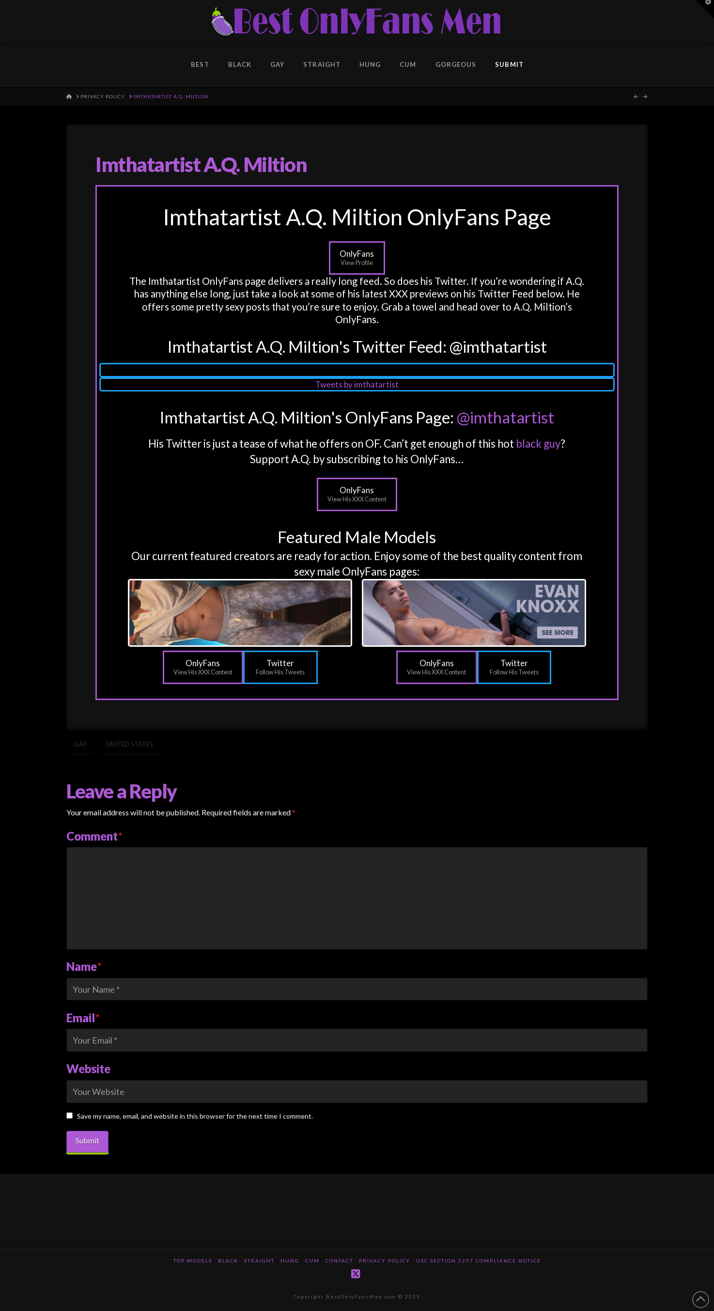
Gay (80, 744)
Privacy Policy (384, 1261)
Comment (94, 836)
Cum (312, 1261)
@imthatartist (505, 417)
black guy (538, 443)
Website (88, 1068)
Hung (289, 1261)
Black (228, 1261)
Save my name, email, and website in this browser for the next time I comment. (195, 1116)
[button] (705, 9)
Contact (339, 1261)
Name (84, 966)
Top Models (192, 1261)
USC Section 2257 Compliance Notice (478, 1261)
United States (129, 744)
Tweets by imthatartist (357, 384)
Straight (259, 1261)
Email (83, 1018)
